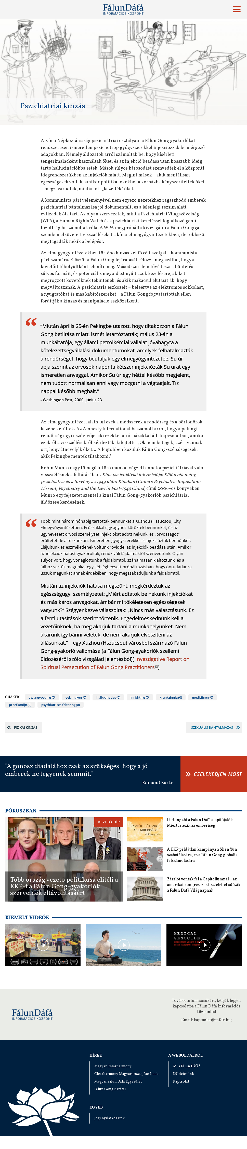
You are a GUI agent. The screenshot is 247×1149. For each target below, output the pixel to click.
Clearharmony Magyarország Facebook (126, 1074)
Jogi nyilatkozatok (109, 1118)
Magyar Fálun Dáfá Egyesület (118, 1081)
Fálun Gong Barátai (110, 1089)
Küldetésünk (183, 1074)
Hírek (95, 1055)
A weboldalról (185, 1055)
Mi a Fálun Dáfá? (186, 1066)
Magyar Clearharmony (113, 1066)
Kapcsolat (181, 1081)
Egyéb (96, 1107)
